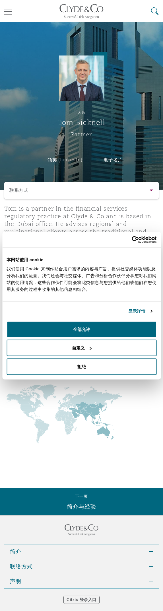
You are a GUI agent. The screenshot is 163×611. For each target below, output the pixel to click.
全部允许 (81, 329)
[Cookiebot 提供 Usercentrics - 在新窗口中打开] (131, 239)
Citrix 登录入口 (81, 599)
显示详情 (136, 311)
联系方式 (18, 190)
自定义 (82, 347)
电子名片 (113, 159)
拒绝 (81, 366)
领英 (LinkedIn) (65, 159)
